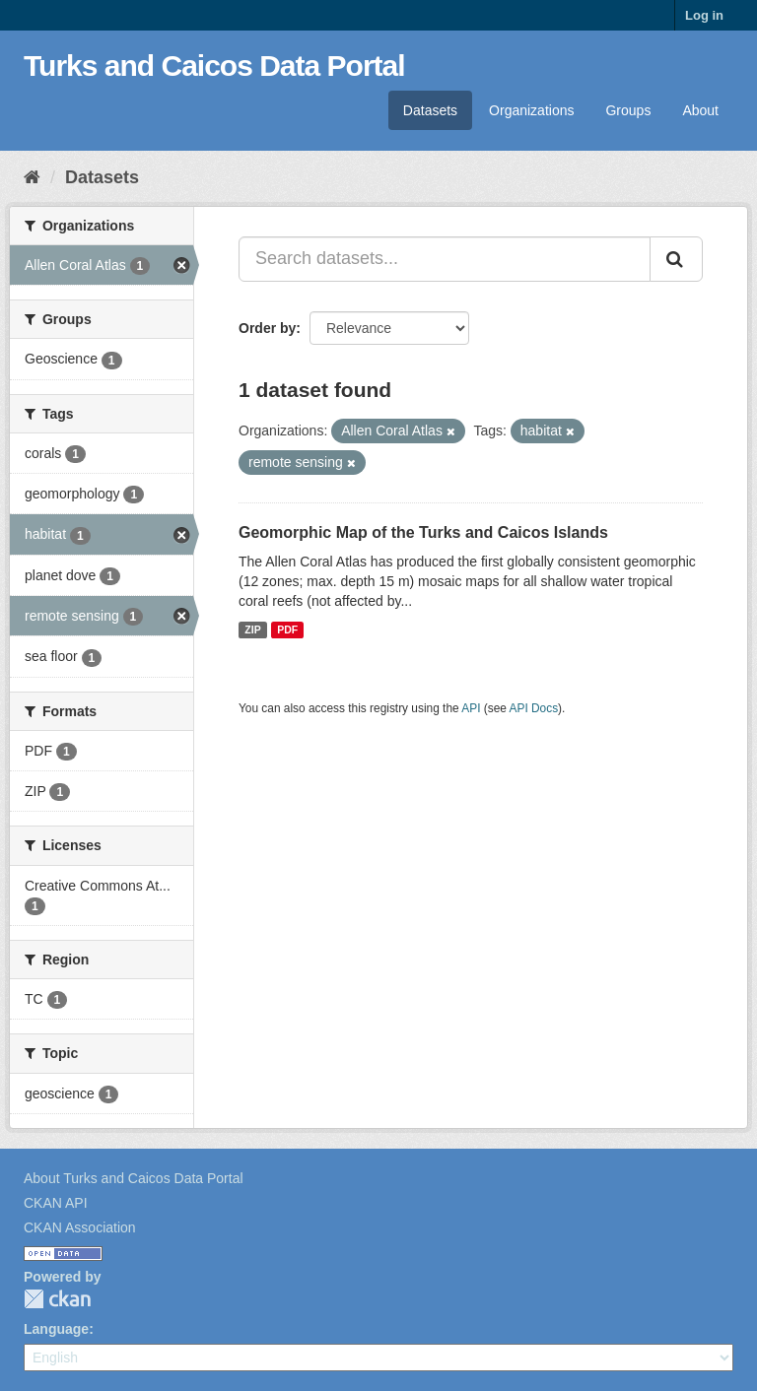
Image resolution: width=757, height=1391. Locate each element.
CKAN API (56, 1203)
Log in (704, 15)
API (470, 708)
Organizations (531, 110)
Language (56, 1329)
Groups (628, 110)
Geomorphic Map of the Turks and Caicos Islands (423, 532)
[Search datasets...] (445, 259)
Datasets (430, 110)
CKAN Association (80, 1227)
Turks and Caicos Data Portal (214, 65)
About (700, 110)
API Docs (534, 708)
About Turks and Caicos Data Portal (133, 1178)
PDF (287, 629)
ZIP (252, 629)
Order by (267, 328)
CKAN (57, 1299)
